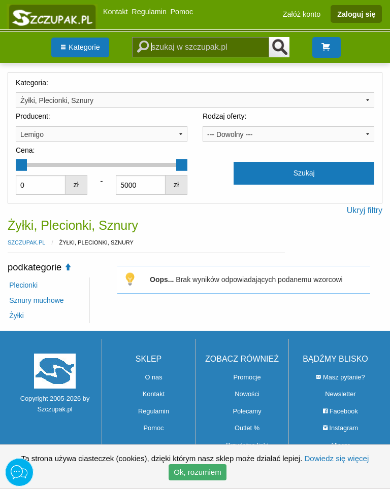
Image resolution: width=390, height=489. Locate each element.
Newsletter (340, 394)
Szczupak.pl (26, 242)
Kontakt (115, 12)
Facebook (340, 411)
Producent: (33, 116)
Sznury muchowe (36, 300)
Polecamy (247, 411)
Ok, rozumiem (197, 472)
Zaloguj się (356, 14)
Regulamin (149, 12)
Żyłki (16, 315)
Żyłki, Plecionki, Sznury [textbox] (56, 100)
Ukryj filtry (364, 210)
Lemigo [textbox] (32, 134)
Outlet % (247, 428)
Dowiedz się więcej (337, 458)
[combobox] (195, 100)
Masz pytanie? (340, 377)
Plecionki (23, 285)
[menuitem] (80, 47)
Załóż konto (301, 14)
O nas (153, 377)
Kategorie (80, 47)
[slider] (21, 164)
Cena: (25, 150)
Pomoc (182, 12)
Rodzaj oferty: (224, 116)
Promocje (247, 377)
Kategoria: (32, 83)
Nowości (247, 394)
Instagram (340, 428)
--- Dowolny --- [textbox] (229, 134)
